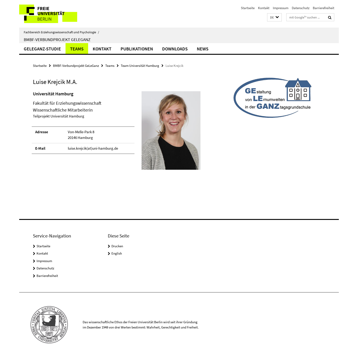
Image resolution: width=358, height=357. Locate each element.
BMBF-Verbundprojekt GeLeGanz (57, 39)
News (202, 49)
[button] (274, 17)
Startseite (248, 8)
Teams (77, 49)
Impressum (280, 8)
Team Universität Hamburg (140, 65)
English (116, 253)
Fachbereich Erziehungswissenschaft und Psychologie (61, 32)
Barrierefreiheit (323, 8)
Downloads (175, 49)
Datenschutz (300, 8)
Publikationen (137, 49)
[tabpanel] (116, 132)
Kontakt (263, 8)
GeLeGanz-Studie (42, 49)
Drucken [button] (117, 246)
